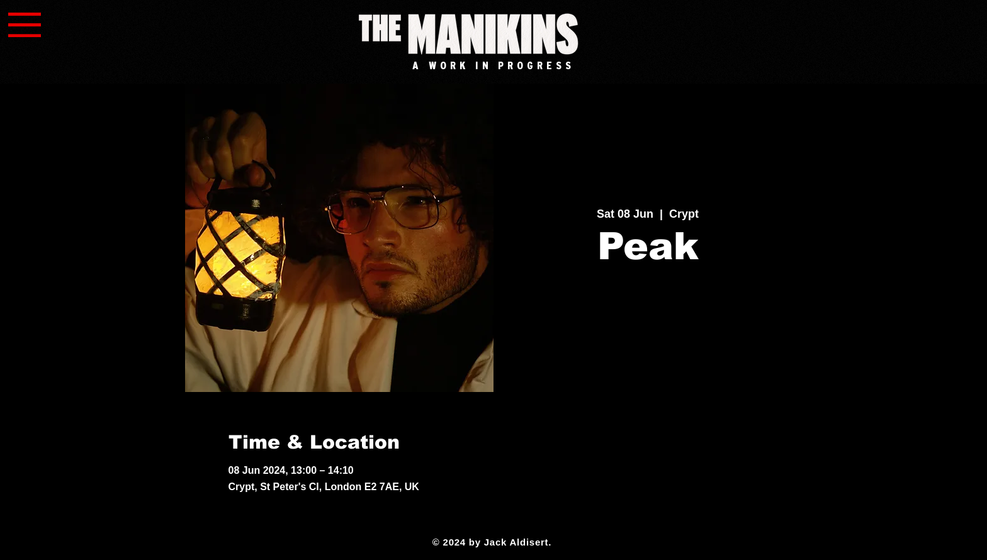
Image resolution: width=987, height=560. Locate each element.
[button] (24, 25)
